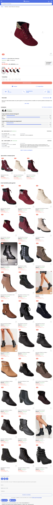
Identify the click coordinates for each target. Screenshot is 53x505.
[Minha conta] (48, 1)
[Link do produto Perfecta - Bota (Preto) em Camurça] (44, 314)
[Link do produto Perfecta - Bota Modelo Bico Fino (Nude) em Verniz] (9, 285)
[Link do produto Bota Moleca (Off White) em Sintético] (20, 168)
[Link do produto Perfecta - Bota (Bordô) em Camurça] (26, 228)
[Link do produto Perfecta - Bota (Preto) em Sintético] (26, 256)
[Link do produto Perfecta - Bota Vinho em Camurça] (33, 168)
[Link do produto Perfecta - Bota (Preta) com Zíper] (44, 285)
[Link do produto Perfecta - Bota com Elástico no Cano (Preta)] (26, 400)
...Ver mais (26, 103)
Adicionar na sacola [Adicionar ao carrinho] (27, 82)
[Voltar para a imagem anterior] (11, 32)
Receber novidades (26, 494)
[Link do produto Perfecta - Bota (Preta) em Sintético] (9, 256)
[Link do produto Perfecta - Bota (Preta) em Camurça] (26, 314)
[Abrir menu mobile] (1, 1)
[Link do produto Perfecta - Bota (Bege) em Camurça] (44, 256)
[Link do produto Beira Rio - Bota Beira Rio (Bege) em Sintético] (9, 372)
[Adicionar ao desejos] (51, 53)
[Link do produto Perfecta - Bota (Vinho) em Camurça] (9, 199)
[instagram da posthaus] (4, 479)
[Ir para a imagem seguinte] (43, 32)
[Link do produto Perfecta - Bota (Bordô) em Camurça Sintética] (26, 199)
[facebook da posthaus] (2, 479)
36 (9, 79)
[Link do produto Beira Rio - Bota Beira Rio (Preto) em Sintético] (26, 343)
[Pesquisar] (2, 4)
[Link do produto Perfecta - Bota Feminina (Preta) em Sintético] (44, 458)
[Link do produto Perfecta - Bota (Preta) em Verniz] (44, 429)
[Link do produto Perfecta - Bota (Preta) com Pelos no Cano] (26, 285)
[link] (8, 60)
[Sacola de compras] (51, 1)
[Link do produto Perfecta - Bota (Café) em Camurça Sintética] (44, 372)
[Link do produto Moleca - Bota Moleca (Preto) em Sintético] (9, 400)
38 (16, 79)
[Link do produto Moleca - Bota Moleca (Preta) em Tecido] (26, 372)
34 (3, 79)
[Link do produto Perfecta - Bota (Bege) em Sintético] (44, 228)
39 (19, 79)
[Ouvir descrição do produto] (47, 97)
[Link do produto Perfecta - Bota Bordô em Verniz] (7, 168)
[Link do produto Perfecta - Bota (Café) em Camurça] (44, 400)
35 (6, 79)
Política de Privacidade (37, 497)
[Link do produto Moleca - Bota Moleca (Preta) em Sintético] (44, 343)
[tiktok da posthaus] (7, 479)
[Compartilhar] (39, 86)
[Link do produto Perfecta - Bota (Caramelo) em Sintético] (9, 314)
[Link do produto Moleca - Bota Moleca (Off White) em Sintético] (44, 199)
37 (12, 79)
